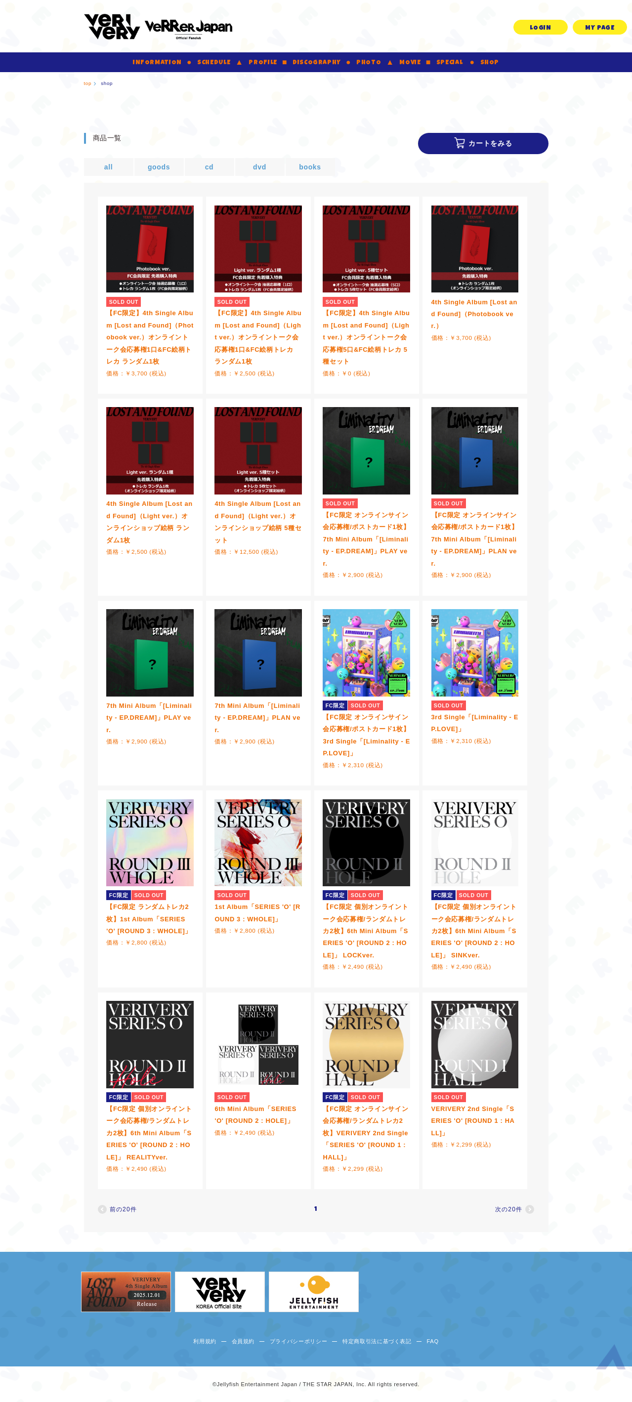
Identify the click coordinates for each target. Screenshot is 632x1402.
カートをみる (490, 143)
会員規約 (243, 1341)
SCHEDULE (213, 63)
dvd (259, 167)
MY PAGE (600, 28)
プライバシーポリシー (299, 1341)
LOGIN (540, 28)
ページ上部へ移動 (611, 1359)
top (88, 83)
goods (159, 167)
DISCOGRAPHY (317, 63)
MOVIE (410, 63)
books (310, 167)
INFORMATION (157, 63)
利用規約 (204, 1341)
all (108, 167)
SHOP (490, 63)
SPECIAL (449, 63)
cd (209, 167)
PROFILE (263, 63)
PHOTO (368, 63)
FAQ (432, 1341)
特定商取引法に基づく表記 (377, 1341)
